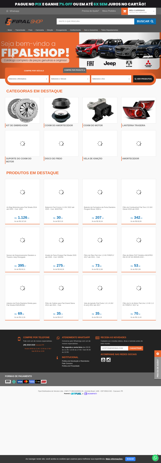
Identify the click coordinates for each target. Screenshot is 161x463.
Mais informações (114, 459)
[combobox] (28, 79)
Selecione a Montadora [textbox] (17, 79)
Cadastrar (136, 348)
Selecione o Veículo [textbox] (58, 79)
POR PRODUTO (74, 70)
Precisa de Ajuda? (90, 11)
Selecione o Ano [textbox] (98, 79)
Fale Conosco (67, 363)
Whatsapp (12, 11)
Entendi (130, 459)
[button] (12, 55)
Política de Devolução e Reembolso (75, 361)
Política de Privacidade (70, 366)
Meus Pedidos (109, 11)
